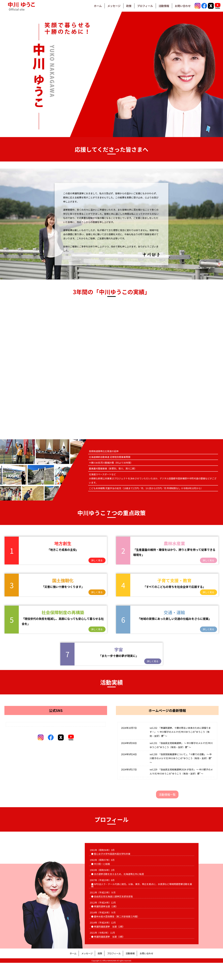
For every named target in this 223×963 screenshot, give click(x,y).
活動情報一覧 (167, 795)
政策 (125, 6)
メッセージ (109, 6)
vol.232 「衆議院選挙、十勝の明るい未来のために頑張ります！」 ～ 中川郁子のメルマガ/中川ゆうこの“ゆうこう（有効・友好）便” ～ (180, 732)
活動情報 (162, 6)
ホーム (92, 6)
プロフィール (141, 6)
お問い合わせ (182, 6)
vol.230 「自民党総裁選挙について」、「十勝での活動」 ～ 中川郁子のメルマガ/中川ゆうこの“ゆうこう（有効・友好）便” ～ (181, 758)
